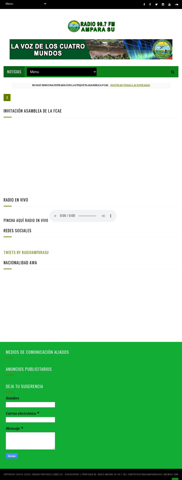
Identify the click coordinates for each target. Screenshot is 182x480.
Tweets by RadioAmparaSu (26, 252)
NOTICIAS (14, 71)
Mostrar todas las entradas (130, 85)
